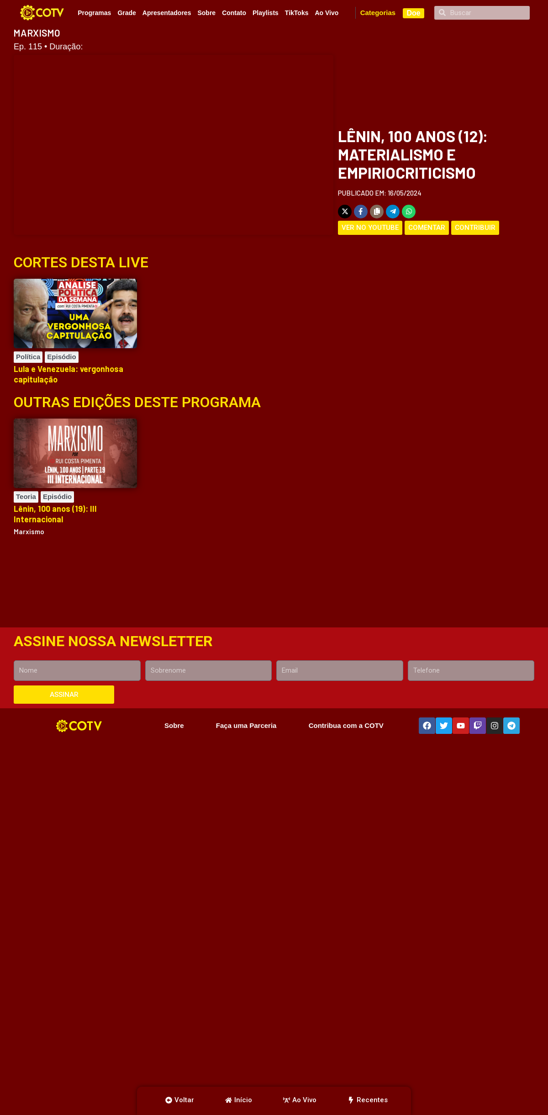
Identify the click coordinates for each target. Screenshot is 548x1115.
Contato (234, 12)
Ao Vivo (326, 12)
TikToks (297, 12)
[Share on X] (345, 211)
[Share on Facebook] (361, 211)
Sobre (206, 12)
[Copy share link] (377, 211)
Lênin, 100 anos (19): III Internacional (55, 514)
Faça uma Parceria (246, 725)
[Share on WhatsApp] (409, 211)
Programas (94, 12)
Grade (126, 12)
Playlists (266, 12)
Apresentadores (166, 12)
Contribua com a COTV (346, 725)
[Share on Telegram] (393, 211)
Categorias (378, 12)
